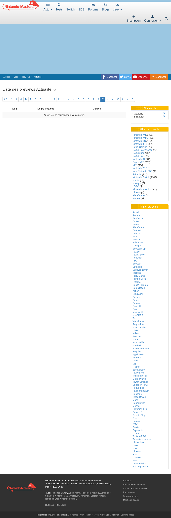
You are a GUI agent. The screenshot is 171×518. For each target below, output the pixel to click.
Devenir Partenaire (56, 515)
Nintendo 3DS (140, 144)
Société (136, 198)
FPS (135, 236)
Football (137, 345)
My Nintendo (83, 496)
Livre (135, 360)
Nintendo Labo (52, 499)
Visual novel (139, 321)
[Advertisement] (85, 49)
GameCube (139, 153)
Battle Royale (139, 397)
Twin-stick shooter (142, 439)
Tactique (137, 272)
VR (134, 363)
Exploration (138, 430)
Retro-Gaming (140, 147)
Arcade (136, 212)
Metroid (95, 493)
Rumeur (137, 357)
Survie (136, 427)
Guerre (136, 239)
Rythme (137, 282)
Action (136, 291)
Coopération (139, 403)
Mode (135, 339)
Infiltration (138, 242)
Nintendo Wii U (140, 137)
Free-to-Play (139, 415)
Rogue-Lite (138, 388)
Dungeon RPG (140, 385)
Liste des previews (22, 77)
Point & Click (139, 278)
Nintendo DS (139, 141)
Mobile (136, 180)
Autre (135, 460)
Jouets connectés (142, 348)
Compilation (139, 288)
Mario (78, 493)
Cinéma (137, 192)
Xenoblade (105, 493)
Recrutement (129, 492)
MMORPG (138, 315)
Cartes (136, 221)
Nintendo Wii (139, 134)
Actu (47, 7)
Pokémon (86, 493)
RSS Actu (50, 505)
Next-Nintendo (86, 515)
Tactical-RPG (139, 436)
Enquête (137, 351)
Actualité (137, 174)
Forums (93, 7)
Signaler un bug (130, 496)
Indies (136, 333)
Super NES (138, 162)
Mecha (136, 406)
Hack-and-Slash (141, 390)
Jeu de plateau (140, 466)
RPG (135, 260)
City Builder (139, 442)
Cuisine (136, 297)
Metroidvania (139, 379)
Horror (136, 224)
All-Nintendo (72, 515)
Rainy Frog (138, 372)
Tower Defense (140, 382)
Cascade (137, 394)
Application (138, 354)
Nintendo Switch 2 (142, 189)
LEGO (136, 186)
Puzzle (136, 251)
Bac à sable (139, 369)
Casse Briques (140, 285)
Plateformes (139, 195)
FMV (135, 424)
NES (135, 165)
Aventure (137, 215)
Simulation (138, 294)
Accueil (6, 77)
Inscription (134, 18)
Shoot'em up (139, 248)
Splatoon (49, 496)
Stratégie (137, 266)
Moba (135, 400)
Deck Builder (139, 463)
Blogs (105, 7)
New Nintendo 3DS (142, 171)
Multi (135, 448)
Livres (136, 433)
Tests (59, 7)
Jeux (117, 7)
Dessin (136, 303)
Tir (134, 318)
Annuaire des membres (134, 484)
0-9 (5, 99)
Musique (137, 183)
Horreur (136, 421)
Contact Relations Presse (135, 488)
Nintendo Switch (141, 177)
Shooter (137, 263)
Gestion (137, 336)
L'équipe (127, 480)
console (137, 457)
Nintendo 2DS (140, 168)
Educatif (137, 306)
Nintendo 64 (139, 159)
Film (135, 418)
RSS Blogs (61, 505)
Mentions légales (131, 500)
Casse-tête (138, 412)
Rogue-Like (139, 324)
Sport (135, 309)
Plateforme (138, 227)
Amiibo (73, 496)
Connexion (152, 18)
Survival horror (140, 269)
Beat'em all (138, 218)
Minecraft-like (139, 327)
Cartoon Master (98, 496)
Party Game (139, 275)
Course (136, 233)
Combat (137, 230)
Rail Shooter (139, 254)
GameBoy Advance (143, 150)
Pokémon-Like (140, 409)
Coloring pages (127, 515)
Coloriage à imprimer (109, 515)
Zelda (71, 493)
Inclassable (138, 312)
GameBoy (138, 156)
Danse (136, 300)
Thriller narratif (140, 375)
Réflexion (137, 257)
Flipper (136, 366)
